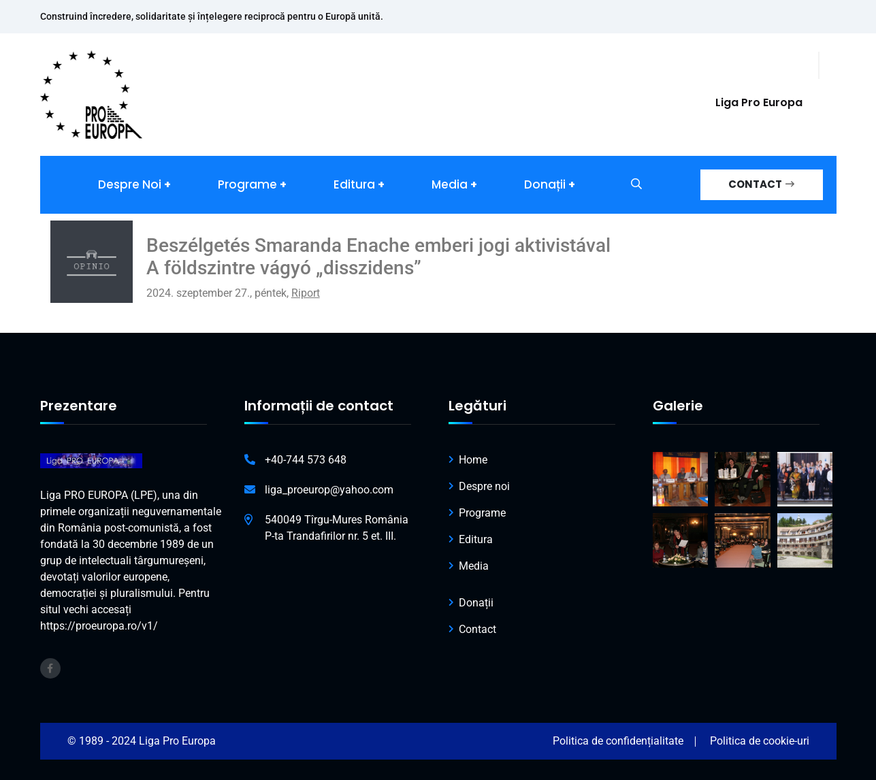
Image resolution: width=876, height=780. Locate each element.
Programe (247, 184)
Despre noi (129, 184)
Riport (305, 293)
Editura (354, 184)
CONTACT (761, 184)
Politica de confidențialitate (618, 740)
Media (450, 184)
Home (473, 459)
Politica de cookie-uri (759, 740)
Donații (545, 184)
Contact (477, 629)
